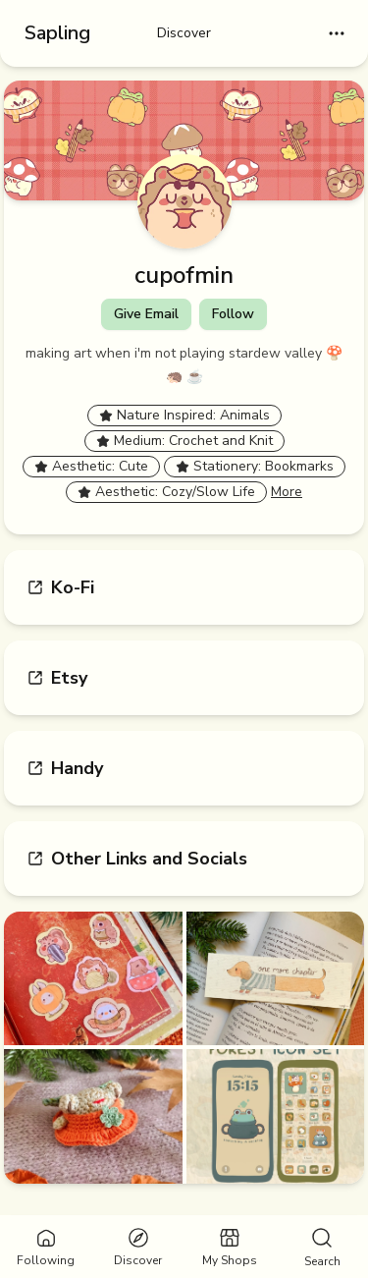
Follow (233, 314)
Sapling (57, 33)
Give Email (146, 314)
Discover (184, 33)
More (286, 491)
